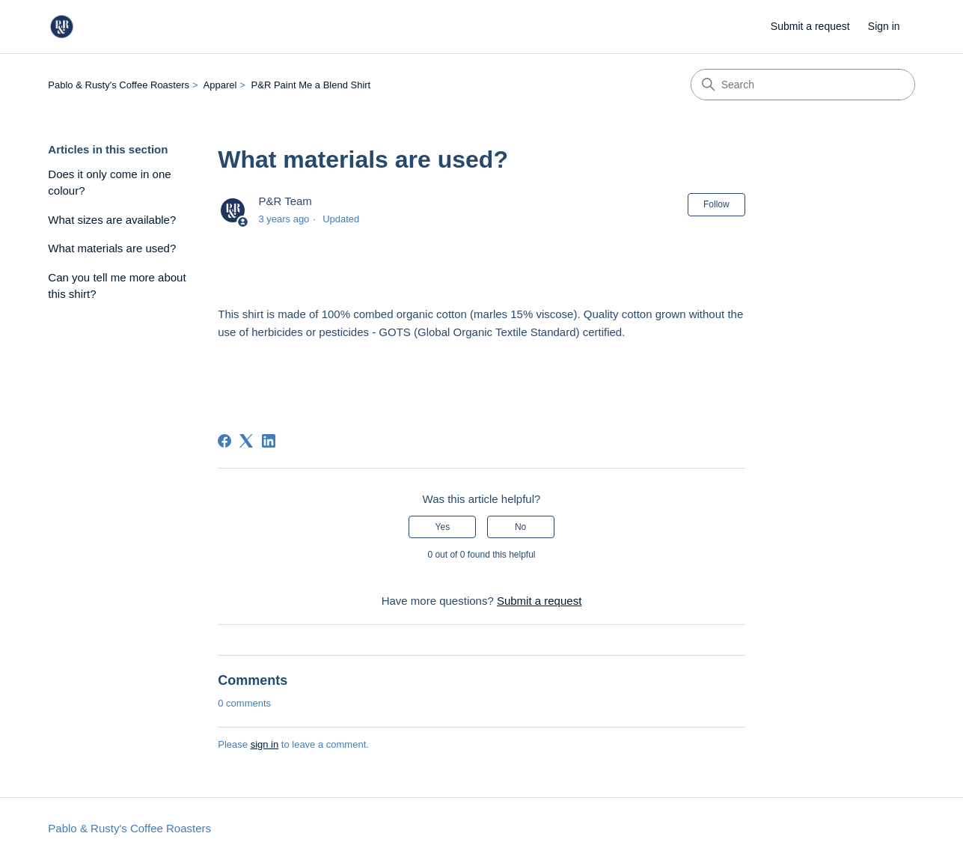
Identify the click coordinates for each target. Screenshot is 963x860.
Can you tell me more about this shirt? (117, 286)
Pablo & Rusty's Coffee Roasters (118, 85)
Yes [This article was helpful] (442, 527)
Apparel (220, 85)
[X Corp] (246, 441)
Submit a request (810, 26)
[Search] (802, 85)
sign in (265, 744)
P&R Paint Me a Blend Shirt (311, 85)
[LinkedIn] (268, 441)
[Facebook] (224, 441)
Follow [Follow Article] (716, 204)
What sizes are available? (112, 219)
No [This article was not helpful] (520, 527)
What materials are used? (112, 248)
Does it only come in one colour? (109, 183)
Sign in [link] (884, 26)
